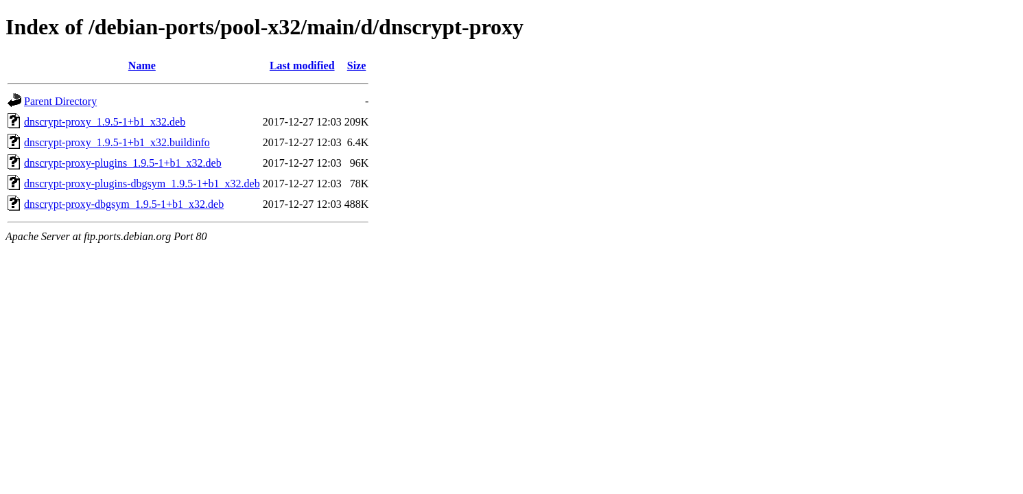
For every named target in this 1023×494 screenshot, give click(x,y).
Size (356, 65)
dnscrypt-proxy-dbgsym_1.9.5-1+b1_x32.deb (124, 204)
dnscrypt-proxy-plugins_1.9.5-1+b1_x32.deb (123, 163)
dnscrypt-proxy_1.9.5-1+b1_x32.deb (104, 122)
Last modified (302, 65)
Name (142, 65)
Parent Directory (60, 101)
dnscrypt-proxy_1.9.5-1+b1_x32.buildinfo (117, 142)
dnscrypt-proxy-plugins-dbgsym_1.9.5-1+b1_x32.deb (142, 183)
